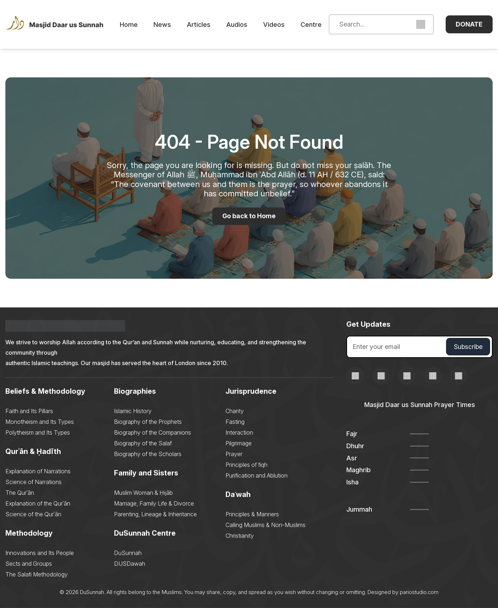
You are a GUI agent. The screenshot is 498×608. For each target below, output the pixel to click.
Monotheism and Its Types (39, 421)
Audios (239, 24)
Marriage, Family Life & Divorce (154, 503)
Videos (276, 24)
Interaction (239, 432)
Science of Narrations (33, 481)
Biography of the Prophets (148, 421)
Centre (313, 24)
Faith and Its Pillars (29, 411)
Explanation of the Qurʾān (37, 503)
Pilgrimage (239, 443)
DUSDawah (129, 563)
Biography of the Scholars (147, 454)
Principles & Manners (252, 514)
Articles (201, 24)
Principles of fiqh (246, 464)
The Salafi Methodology (36, 574)
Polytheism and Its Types (37, 432)
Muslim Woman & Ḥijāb (143, 492)
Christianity (240, 535)
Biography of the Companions (152, 432)
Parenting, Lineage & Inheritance (155, 514)
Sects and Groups (28, 563)
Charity (235, 411)
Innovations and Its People (39, 552)
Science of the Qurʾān (33, 514)
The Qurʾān (19, 492)
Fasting (235, 421)
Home (131, 24)
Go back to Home (249, 216)
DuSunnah (128, 552)
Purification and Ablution (257, 475)
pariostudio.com (419, 592)
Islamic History (133, 411)
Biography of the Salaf (143, 443)
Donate (469, 24)
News (164, 24)
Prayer (234, 454)
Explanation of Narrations (38, 471)
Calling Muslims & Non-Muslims (265, 524)
